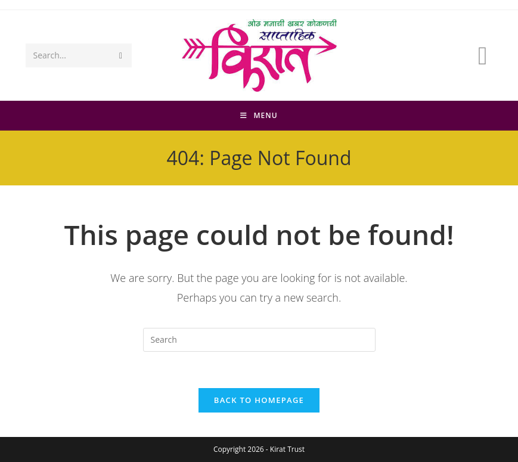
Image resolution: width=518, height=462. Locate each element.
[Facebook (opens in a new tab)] (482, 55)
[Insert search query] (259, 340)
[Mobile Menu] (258, 116)
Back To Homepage (259, 400)
